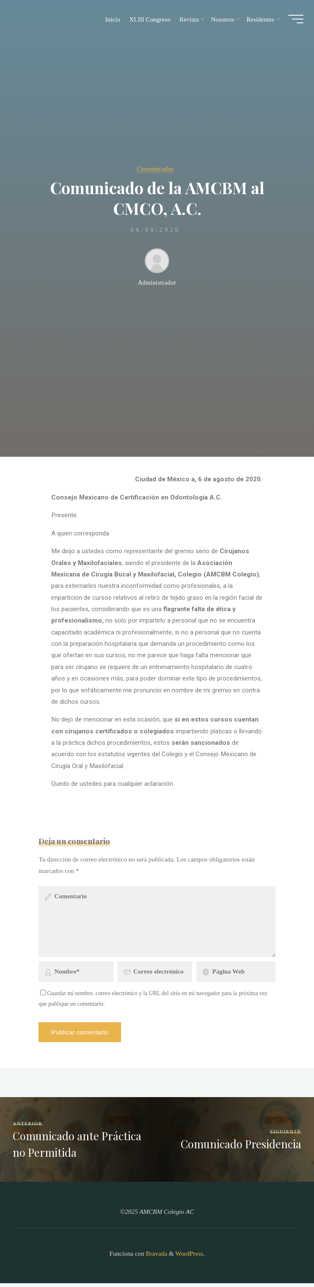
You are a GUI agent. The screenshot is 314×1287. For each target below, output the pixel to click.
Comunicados (155, 169)
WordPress (189, 1257)
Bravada (155, 1257)
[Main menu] (293, 20)
